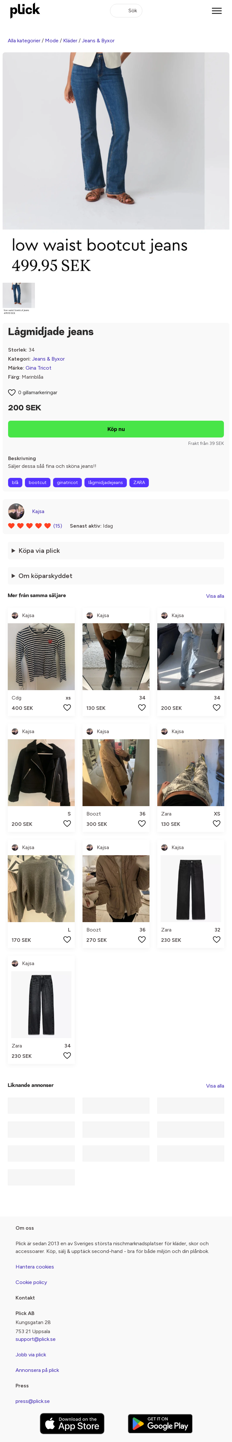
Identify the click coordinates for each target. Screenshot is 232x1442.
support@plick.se (36, 1339)
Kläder (70, 40)
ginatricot (67, 482)
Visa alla (215, 596)
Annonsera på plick (37, 1370)
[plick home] (25, 11)
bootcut (38, 482)
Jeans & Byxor (98, 40)
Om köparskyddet (45, 576)
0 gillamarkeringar (37, 392)
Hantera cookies (35, 1267)
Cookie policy (31, 1282)
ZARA (139, 482)
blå (15, 482)
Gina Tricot (38, 368)
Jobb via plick (31, 1355)
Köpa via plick (39, 550)
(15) (57, 526)
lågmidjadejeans (105, 482)
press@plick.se (33, 1401)
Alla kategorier (24, 40)
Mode (52, 40)
